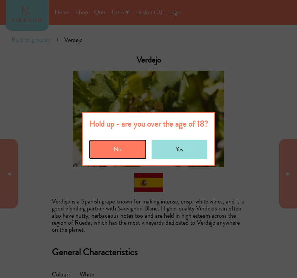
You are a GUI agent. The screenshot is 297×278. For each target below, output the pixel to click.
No (117, 149)
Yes (179, 149)
